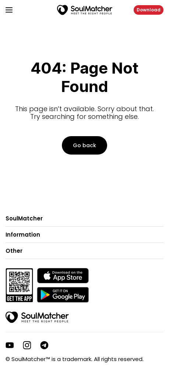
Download (149, 10)
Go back (84, 145)
